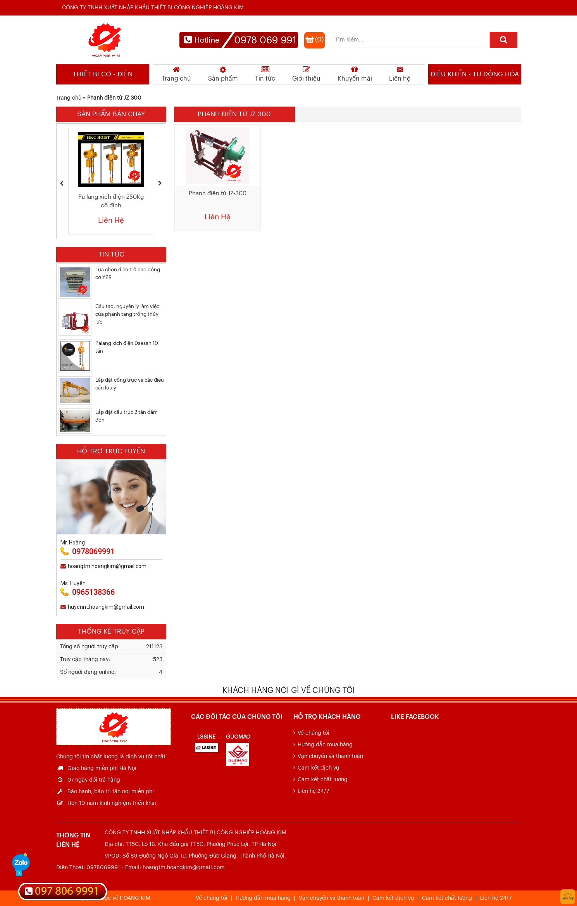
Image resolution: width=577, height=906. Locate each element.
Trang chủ (68, 98)
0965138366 (93, 592)
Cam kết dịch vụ (318, 768)
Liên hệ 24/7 (313, 791)
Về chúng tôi (313, 733)
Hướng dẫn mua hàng (325, 745)
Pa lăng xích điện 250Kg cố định (111, 201)
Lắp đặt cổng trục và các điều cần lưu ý (129, 383)
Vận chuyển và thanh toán (330, 756)
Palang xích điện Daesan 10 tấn (126, 347)
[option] (111, 181)
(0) (319, 39)
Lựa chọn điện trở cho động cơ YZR (127, 273)
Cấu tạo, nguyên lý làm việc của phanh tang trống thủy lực (127, 314)
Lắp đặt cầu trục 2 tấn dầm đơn (126, 416)
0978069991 (93, 551)
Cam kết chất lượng (323, 779)
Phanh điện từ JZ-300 (217, 193)
